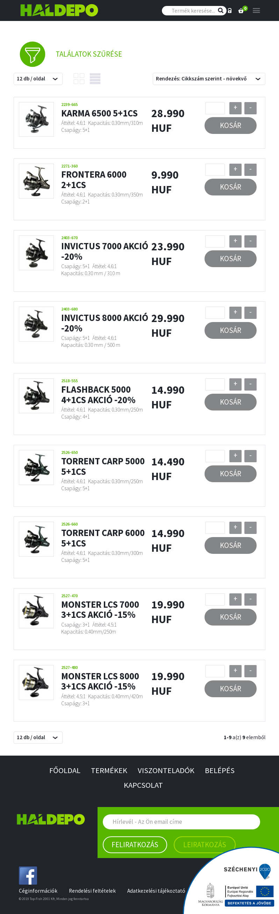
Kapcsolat (143, 785)
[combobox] (38, 79)
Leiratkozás (204, 844)
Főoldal (64, 770)
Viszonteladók (166, 770)
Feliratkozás (135, 844)
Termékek (109, 770)
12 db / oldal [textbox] (31, 78)
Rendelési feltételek (92, 890)
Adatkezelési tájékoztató (156, 890)
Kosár (230, 125)
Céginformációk (38, 890)
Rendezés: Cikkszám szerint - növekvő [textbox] (201, 78)
